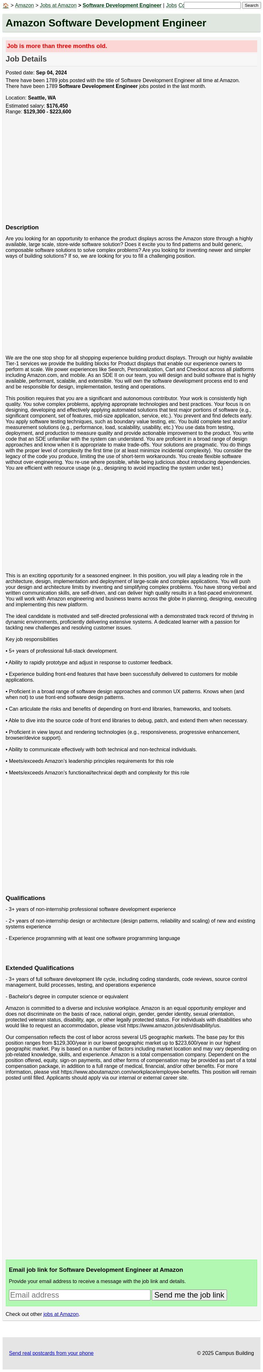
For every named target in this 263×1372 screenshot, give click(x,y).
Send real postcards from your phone (51, 1353)
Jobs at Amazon (58, 5)
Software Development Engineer (122, 5)
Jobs (171, 5)
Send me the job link (189, 1294)
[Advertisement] (132, 173)
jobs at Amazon (60, 1314)
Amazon (24, 5)
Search (251, 5)
